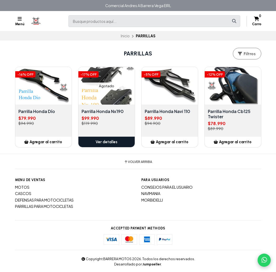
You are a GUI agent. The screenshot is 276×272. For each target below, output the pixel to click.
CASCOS (23, 193)
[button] (43, 142)
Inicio (125, 36)
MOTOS (22, 187)
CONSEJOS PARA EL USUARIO (167, 187)
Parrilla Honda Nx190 (103, 111)
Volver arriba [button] (138, 161)
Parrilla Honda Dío (36, 111)
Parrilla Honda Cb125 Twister (229, 114)
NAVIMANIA (150, 193)
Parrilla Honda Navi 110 (167, 111)
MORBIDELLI (152, 200)
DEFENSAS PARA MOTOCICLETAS (44, 200)
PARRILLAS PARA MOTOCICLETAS (44, 206)
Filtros (246, 53)
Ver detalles (106, 142)
